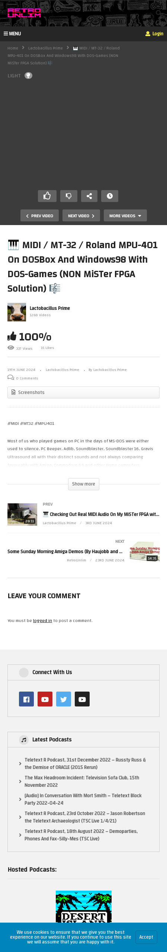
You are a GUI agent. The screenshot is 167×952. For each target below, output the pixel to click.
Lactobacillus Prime (45, 48)
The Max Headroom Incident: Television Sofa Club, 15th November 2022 (82, 782)
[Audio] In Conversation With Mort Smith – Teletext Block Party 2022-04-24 (83, 799)
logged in (42, 620)
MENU (12, 33)
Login (154, 33)
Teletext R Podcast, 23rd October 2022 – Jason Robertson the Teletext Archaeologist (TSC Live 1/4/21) (85, 817)
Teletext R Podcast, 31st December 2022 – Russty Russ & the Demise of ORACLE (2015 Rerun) (85, 764)
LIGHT (19, 75)
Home (12, 48)
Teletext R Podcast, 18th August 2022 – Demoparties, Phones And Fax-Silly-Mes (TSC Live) (81, 835)
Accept (146, 937)
